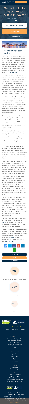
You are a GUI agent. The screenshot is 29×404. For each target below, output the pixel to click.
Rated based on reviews (15, 330)
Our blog (14, 355)
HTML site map (14, 362)
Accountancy (14, 367)
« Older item (14, 254)
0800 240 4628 (14, 376)
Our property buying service (14, 339)
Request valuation (14, 31)
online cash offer (9, 241)
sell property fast (12, 72)
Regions (14, 346)
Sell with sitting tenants (14, 340)
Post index (14, 360)
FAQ (14, 353)
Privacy (14, 358)
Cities (14, 347)
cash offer (21, 2)
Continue (11, 402)
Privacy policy (17, 402)
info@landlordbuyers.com (14, 374)
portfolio (11, 237)
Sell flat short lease (14, 342)
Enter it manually (14, 36)
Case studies (14, 356)
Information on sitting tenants (14, 344)
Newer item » (14, 261)
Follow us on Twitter (14, 393)
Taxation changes (14, 369)
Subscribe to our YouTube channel (14, 394)
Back (14, 257)
